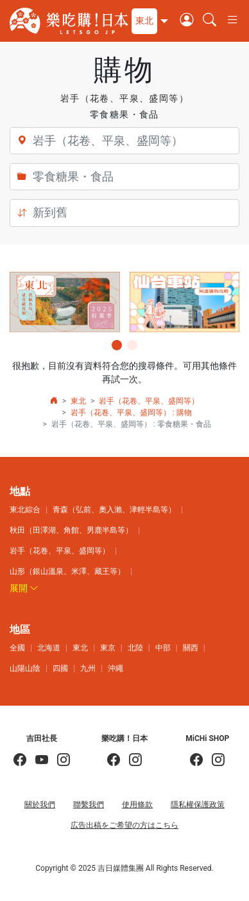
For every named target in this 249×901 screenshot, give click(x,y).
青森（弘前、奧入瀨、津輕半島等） (114, 509)
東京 (108, 647)
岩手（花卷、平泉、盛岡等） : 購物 (131, 412)
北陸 (135, 647)
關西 (190, 647)
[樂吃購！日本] (113, 760)
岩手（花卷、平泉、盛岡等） (149, 401)
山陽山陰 (25, 668)
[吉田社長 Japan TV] (37, 760)
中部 (163, 647)
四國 (60, 668)
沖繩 (115, 668)
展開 (24, 588)
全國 (17, 647)
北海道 (48, 647)
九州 (88, 668)
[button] (148, 21)
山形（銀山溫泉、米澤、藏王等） (67, 571)
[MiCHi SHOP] (196, 760)
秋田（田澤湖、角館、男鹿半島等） (71, 530)
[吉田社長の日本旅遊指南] (19, 760)
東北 (78, 401)
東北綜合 (25, 509)
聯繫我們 (88, 804)
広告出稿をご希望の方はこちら (124, 825)
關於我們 (39, 804)
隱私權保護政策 (198, 804)
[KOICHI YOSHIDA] (59, 760)
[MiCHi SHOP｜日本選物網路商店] (214, 760)
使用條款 (137, 804)
